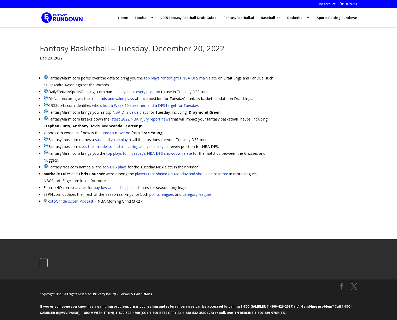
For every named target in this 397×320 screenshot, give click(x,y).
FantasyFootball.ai (239, 18)
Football (141, 18)
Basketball (296, 18)
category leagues (197, 194)
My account (327, 4)
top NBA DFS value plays (127, 112)
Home (123, 18)
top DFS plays (115, 166)
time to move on (116, 132)
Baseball (268, 18)
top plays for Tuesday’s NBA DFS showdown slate (149, 153)
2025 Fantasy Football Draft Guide (189, 18)
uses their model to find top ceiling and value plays (122, 146)
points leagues (161, 194)
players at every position (139, 91)
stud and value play (111, 139)
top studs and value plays (112, 98)
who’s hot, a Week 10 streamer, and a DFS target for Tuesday (145, 105)
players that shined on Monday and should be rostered (181, 173)
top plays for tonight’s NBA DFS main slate (180, 78)
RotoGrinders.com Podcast (70, 201)
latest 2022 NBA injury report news (140, 119)
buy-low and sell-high (112, 187)
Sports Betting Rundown (337, 18)
